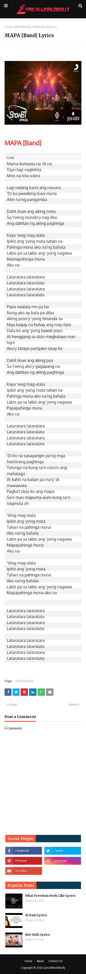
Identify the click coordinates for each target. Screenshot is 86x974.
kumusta (27, 163)
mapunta (33, 497)
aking (40, 211)
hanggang (21, 336)
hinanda (49, 318)
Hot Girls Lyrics (37, 935)
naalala (24, 306)
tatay (52, 348)
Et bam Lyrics (36, 915)
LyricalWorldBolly (54, 967)
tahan (52, 241)
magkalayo (56, 336)
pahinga (32, 527)
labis (32, 253)
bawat (47, 330)
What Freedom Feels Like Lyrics (50, 896)
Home (8, 26)
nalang (22, 187)
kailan (33, 479)
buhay (39, 324)
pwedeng (27, 193)
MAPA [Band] (22, 26)
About (40, 961)
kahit (16, 479)
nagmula (15, 503)
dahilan (22, 223)
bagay (21, 324)
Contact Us (55, 961)
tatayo (24, 348)
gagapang (45, 366)
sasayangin (34, 455)
